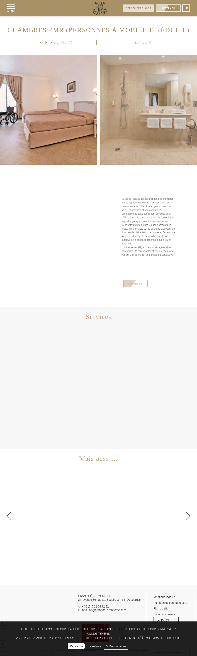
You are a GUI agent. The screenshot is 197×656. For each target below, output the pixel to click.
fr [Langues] (186, 8)
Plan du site (161, 608)
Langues (166, 620)
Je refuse (94, 646)
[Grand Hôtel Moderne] (99, 8)
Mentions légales (164, 597)
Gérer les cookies (164, 614)
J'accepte (76, 646)
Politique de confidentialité (170, 602)
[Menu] (11, 8)
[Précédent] (188, 516)
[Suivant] (8, 516)
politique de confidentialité (120, 638)
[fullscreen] (90, 178)
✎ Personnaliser (116, 646)
